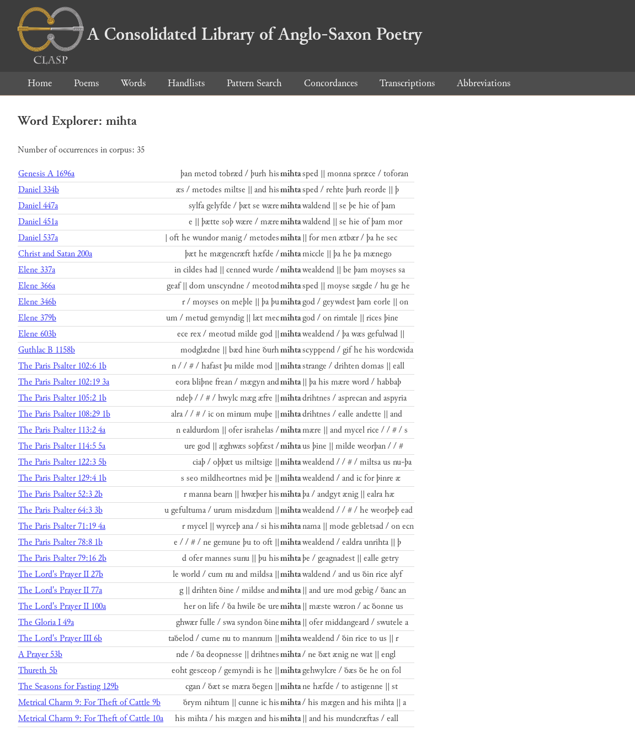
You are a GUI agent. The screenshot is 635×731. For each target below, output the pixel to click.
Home (40, 83)
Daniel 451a (38, 221)
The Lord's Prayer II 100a (62, 606)
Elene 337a (36, 270)
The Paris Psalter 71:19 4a (61, 526)
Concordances (330, 83)
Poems (86, 83)
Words (133, 83)
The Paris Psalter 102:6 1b (62, 366)
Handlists (186, 83)
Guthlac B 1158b (46, 350)
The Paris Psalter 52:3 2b (60, 494)
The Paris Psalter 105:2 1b (62, 398)
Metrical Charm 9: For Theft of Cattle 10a (90, 718)
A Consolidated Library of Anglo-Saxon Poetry (220, 34)
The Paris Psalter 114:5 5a (61, 446)
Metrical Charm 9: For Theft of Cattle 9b (89, 702)
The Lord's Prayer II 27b (60, 574)
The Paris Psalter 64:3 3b (60, 510)
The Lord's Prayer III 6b (60, 638)
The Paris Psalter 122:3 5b (62, 462)
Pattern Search (254, 83)
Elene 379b (37, 318)
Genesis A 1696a (46, 173)
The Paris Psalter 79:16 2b (62, 558)
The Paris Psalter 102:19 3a (63, 382)
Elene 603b (37, 334)
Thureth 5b (37, 670)
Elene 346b (37, 302)
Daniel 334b (38, 189)
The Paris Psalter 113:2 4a (61, 430)
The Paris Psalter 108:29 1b (64, 414)
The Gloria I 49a (46, 622)
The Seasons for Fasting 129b (68, 686)
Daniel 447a (38, 205)
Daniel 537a (38, 238)
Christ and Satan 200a (55, 254)
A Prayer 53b (40, 654)
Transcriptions (407, 83)
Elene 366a (36, 286)
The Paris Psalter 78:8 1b (60, 542)
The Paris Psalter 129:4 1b (62, 478)
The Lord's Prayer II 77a (60, 590)
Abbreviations (483, 83)
